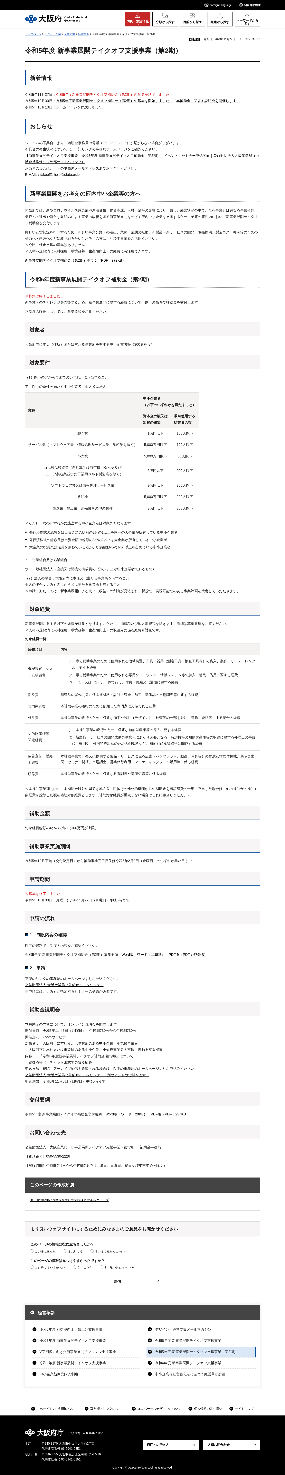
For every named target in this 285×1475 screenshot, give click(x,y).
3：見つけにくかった (120, 1267)
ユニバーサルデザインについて (159, 1408)
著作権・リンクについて (107, 1408)
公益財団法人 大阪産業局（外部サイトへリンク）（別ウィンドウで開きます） (87, 1075)
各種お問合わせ (219, 1444)
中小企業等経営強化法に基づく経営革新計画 (190, 1374)
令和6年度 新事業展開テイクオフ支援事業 (188, 1341)
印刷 (196, 39)
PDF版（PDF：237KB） (170, 1114)
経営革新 (83, 34)
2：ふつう (75, 1251)
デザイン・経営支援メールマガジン (183, 1329)
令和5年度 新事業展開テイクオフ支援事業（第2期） (196, 1352)
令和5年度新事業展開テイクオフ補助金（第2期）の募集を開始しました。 (114, 101)
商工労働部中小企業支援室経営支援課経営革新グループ (69, 1200)
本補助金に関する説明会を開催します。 (208, 101)
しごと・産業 (52, 34)
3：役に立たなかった (110, 1251)
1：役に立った (45, 1251)
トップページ (33, 34)
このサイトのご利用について (57, 1408)
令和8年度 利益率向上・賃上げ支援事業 (71, 1329)
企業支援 (69, 34)
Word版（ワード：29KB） (126, 1114)
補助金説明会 (44, 1010)
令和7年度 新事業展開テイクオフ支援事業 (73, 1341)
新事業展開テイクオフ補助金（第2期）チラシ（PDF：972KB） (75, 260)
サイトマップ (244, 1408)
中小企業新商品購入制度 (59, 1374)
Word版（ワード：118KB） (143, 955)
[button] (218, 5)
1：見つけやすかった (50, 1267)
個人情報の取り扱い (208, 1408)
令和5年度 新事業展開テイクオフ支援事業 (73, 1363)
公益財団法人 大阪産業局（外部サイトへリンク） (64, 985)
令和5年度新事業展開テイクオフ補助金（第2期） (91, 280)
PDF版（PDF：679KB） (188, 955)
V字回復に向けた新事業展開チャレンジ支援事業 (78, 1352)
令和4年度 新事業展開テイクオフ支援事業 (188, 1363)
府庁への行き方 (158, 1444)
